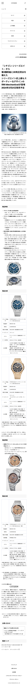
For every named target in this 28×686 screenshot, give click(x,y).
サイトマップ (14, 664)
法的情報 (14, 672)
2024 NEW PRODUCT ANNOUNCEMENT (11, 645)
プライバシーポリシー (14, 679)
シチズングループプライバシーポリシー (14, 675)
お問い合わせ (14, 668)
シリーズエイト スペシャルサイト (9, 649)
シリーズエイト (5, 647)
